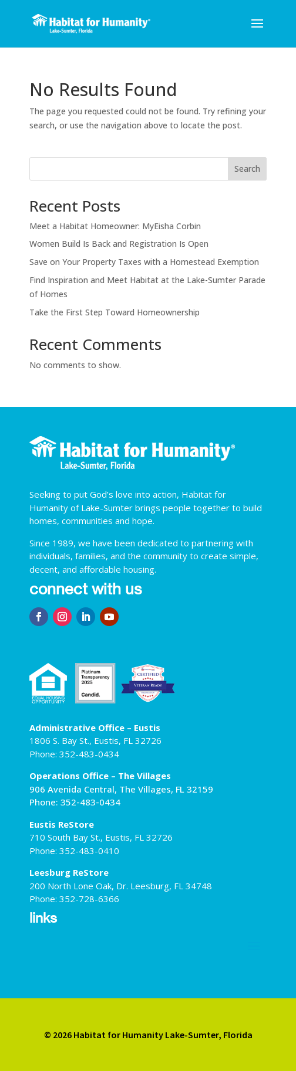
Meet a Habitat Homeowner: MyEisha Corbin (115, 226)
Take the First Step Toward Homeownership (114, 312)
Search (247, 168)
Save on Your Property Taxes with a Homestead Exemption (144, 261)
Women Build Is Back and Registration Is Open (118, 243)
